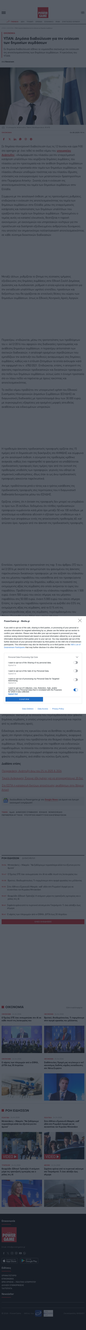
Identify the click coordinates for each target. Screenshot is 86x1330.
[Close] (80, 621)
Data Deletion (27, 709)
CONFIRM (24, 699)
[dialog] (43, 665)
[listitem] (43, 657)
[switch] (76, 662)
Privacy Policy (58, 709)
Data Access (43, 709)
